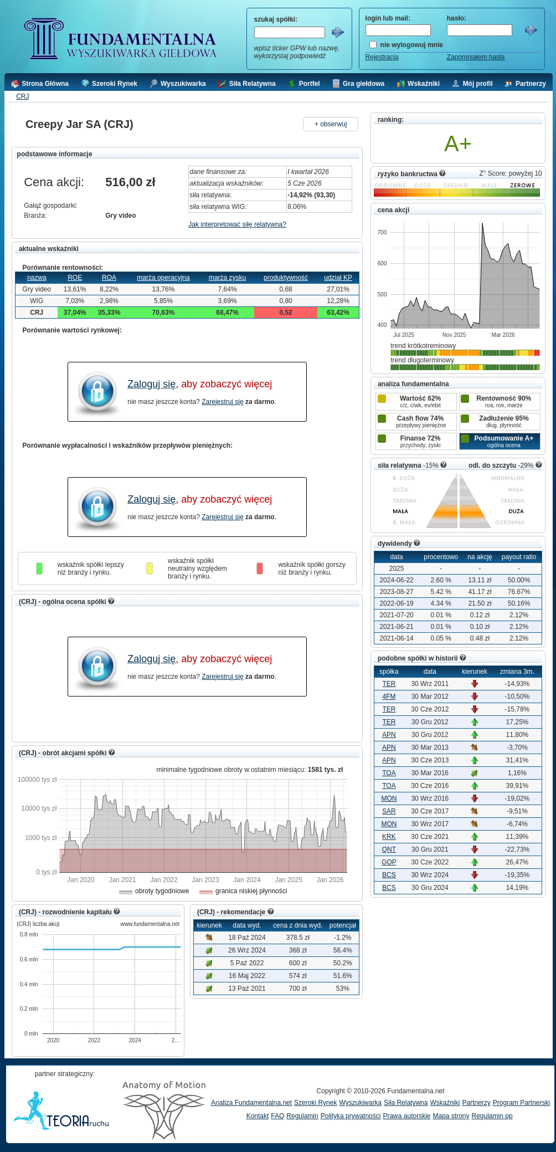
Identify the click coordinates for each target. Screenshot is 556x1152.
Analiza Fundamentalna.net (251, 1103)
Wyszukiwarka (360, 1103)
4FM (388, 696)
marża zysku (227, 277)
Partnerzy (476, 1103)
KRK (389, 837)
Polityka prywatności (351, 1116)
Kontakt (257, 1116)
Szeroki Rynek (315, 1103)
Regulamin (302, 1116)
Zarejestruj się (222, 402)
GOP (389, 862)
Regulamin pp (492, 1116)
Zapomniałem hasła (476, 57)
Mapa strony (451, 1116)
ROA (109, 277)
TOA (388, 773)
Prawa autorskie (406, 1116)
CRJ (22, 96)
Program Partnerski (521, 1103)
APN (389, 735)
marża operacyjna (163, 277)
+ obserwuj (331, 124)
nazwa (37, 277)
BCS (389, 875)
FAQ (277, 1116)
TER (388, 684)
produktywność (286, 277)
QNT (389, 849)
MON (389, 798)
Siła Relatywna (406, 1103)
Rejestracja (382, 57)
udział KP (338, 277)
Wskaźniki (445, 1103)
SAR (389, 811)
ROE (75, 277)
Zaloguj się (151, 384)
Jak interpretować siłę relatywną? (237, 224)
